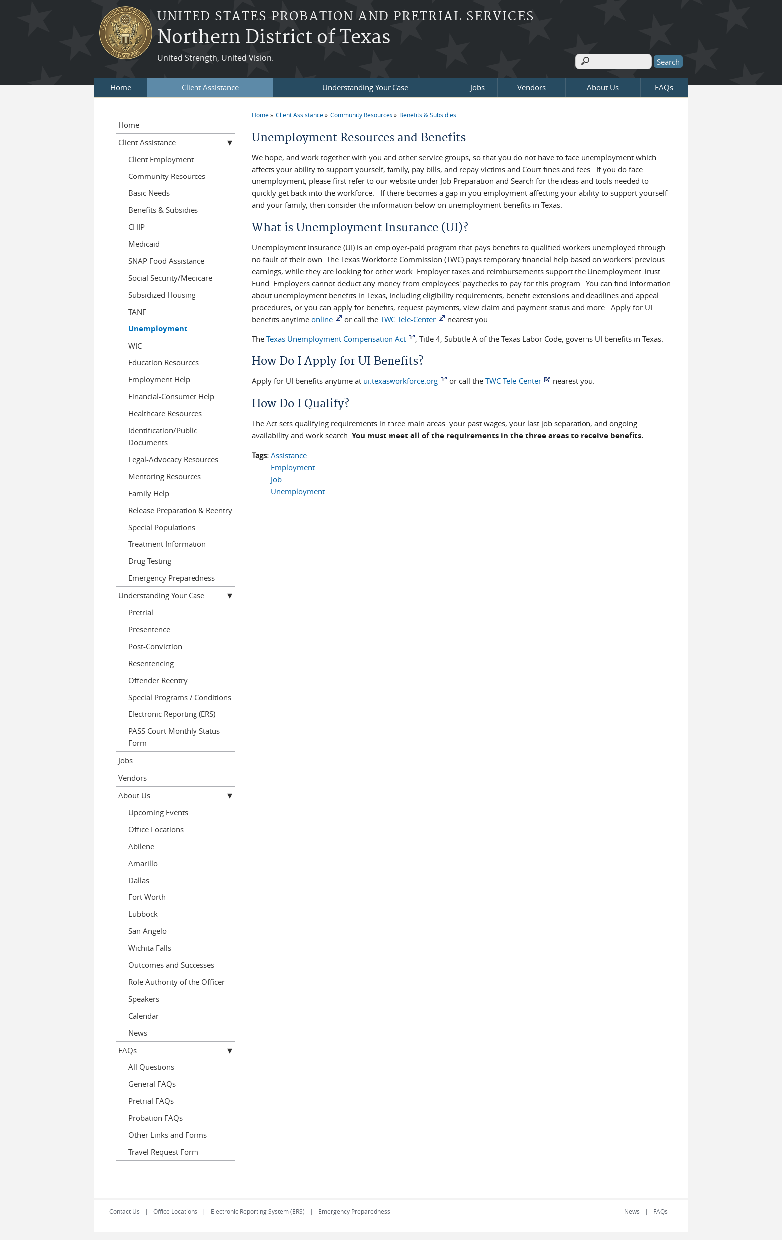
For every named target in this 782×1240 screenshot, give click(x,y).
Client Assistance (210, 85)
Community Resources (361, 113)
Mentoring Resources (164, 474)
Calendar (143, 1014)
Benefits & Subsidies (427, 113)
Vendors (531, 85)
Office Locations (156, 827)
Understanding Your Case (365, 85)
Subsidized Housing (162, 293)
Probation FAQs (155, 1116)
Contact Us (124, 1209)
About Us (603, 85)
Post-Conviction (155, 644)
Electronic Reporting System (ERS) (258, 1209)
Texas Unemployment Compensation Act (336, 337)
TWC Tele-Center (408, 317)
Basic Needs (149, 191)
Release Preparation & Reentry (180, 508)
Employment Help (159, 377)
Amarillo (143, 861)
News (137, 1031)
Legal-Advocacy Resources (173, 457)
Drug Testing (149, 559)
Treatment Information (167, 542)
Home (120, 85)
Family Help (148, 491)
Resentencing (151, 661)
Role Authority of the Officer (176, 980)
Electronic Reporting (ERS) (171, 712)
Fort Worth (147, 895)
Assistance (289, 453)
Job (276, 477)
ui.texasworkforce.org (400, 379)
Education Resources (163, 360)
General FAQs (152, 1082)
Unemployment (298, 489)
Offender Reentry (158, 678)
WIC (135, 344)
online (322, 317)
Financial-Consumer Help (171, 394)
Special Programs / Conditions (179, 695)
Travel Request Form (163, 1150)
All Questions (151, 1065)
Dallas (138, 878)
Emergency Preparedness (171, 576)
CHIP (136, 225)
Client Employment (161, 157)
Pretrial (140, 610)
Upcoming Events (158, 810)
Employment (293, 465)
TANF (137, 310)
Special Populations (161, 525)
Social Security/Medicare (170, 276)
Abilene (141, 844)
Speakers (143, 997)
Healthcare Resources (165, 411)
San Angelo (147, 929)
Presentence (149, 627)
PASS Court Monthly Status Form (174, 735)
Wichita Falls (149, 946)
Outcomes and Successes (171, 963)
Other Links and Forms (167, 1133)
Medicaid (144, 242)
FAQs (664, 85)
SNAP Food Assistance (166, 259)
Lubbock (143, 912)
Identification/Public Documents (162, 434)
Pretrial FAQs (151, 1099)
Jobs (477, 85)
